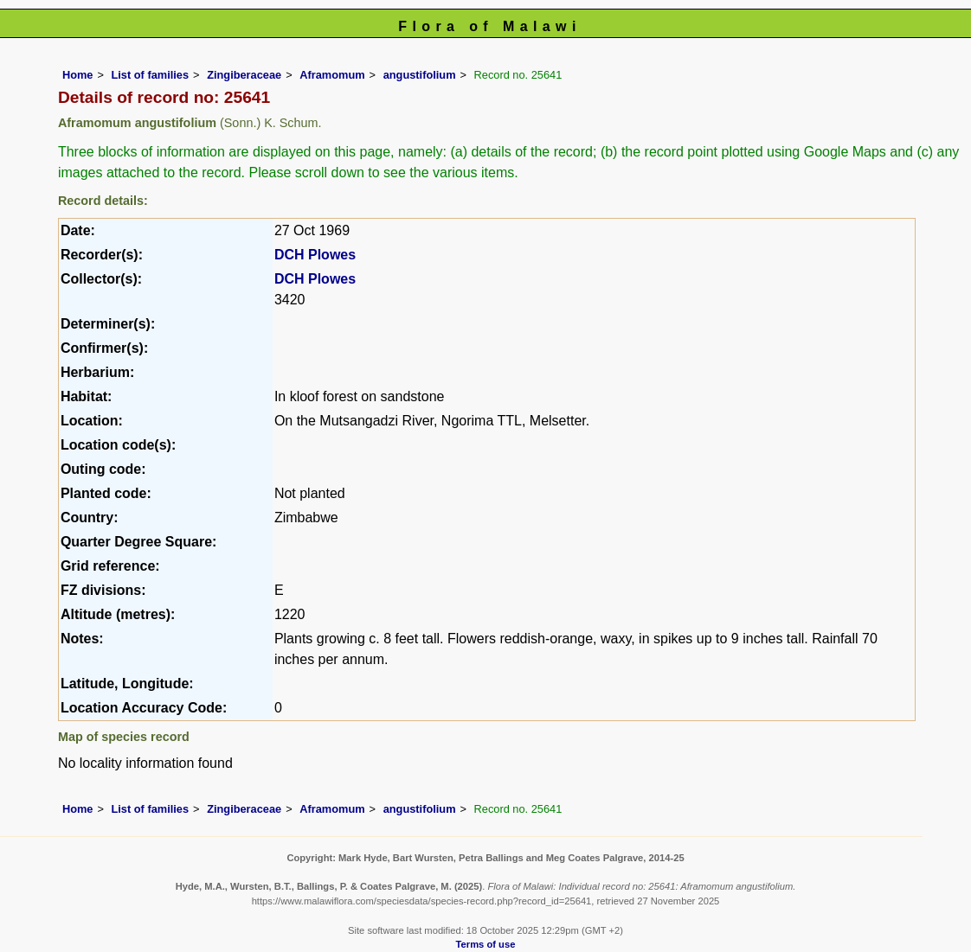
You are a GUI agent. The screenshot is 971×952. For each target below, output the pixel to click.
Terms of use (486, 944)
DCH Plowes (315, 254)
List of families (150, 74)
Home (77, 74)
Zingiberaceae (244, 74)
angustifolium (419, 74)
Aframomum (331, 74)
